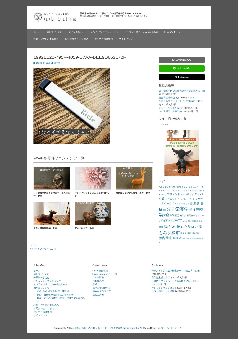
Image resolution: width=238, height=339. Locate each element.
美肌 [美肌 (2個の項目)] (200, 221)
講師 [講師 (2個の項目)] (183, 238)
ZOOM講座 (98, 277)
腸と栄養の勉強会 (101, 288)
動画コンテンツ (172, 32)
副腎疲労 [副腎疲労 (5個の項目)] (174, 215)
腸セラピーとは (54, 32)
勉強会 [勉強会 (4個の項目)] (183, 215)
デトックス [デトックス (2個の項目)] (181, 199)
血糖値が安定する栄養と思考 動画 (133, 193)
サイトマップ (126, 38)
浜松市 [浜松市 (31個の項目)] (176, 220)
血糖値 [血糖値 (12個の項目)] (176, 238)
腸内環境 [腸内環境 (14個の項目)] (165, 238)
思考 (94, 284)
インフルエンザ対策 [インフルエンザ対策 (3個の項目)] (171, 190)
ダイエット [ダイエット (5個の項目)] (171, 198)
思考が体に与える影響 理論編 (53, 291)
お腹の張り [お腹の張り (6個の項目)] (175, 187)
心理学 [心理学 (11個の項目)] (165, 220)
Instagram (182, 77)
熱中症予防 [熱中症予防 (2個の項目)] (187, 221)
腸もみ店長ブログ (101, 291)
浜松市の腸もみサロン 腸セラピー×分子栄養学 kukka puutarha (110, 13)
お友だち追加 (181, 68)
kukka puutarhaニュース (104, 274)
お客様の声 (98, 281)
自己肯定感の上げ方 (169, 97)
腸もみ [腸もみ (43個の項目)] (170, 226)
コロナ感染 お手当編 (170, 111)
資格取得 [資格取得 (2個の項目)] (197, 238)
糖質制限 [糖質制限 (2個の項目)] (195, 221)
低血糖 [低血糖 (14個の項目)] (195, 203)
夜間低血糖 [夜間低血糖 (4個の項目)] (192, 215)
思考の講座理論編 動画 (45, 228)
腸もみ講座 (98, 294)
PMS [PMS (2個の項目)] (160, 187)
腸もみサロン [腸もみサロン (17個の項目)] (187, 227)
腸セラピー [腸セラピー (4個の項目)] (197, 233)
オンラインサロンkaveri (171, 108)
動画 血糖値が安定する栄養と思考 (55, 294)
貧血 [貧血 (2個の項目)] (191, 238)
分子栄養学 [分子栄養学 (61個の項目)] (177, 208)
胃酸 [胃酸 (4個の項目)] (161, 227)
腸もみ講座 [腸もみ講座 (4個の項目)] (185, 233)
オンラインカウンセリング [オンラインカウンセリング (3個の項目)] (191, 190)
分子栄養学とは (77, 32)
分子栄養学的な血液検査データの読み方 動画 (175, 270)
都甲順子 (58, 63)
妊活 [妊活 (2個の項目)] (199, 215)
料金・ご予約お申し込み (46, 38)
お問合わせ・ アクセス (76, 38)
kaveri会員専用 (100, 270)
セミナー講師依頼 (103, 38)
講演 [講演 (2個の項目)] (187, 238)
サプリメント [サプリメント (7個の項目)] (172, 194)
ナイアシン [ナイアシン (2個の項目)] (190, 199)
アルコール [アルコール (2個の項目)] (186, 187)
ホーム (36, 32)
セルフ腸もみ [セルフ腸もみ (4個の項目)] (187, 194)
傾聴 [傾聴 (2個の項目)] (164, 210)
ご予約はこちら (181, 60)
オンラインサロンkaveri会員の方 (141, 32)
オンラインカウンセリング (104, 32)
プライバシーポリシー (172, 328)
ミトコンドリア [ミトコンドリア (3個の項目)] (183, 204)
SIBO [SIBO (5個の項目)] (165, 187)
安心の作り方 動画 (84, 228)
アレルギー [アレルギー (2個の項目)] (195, 187)
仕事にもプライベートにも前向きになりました (175, 281)
